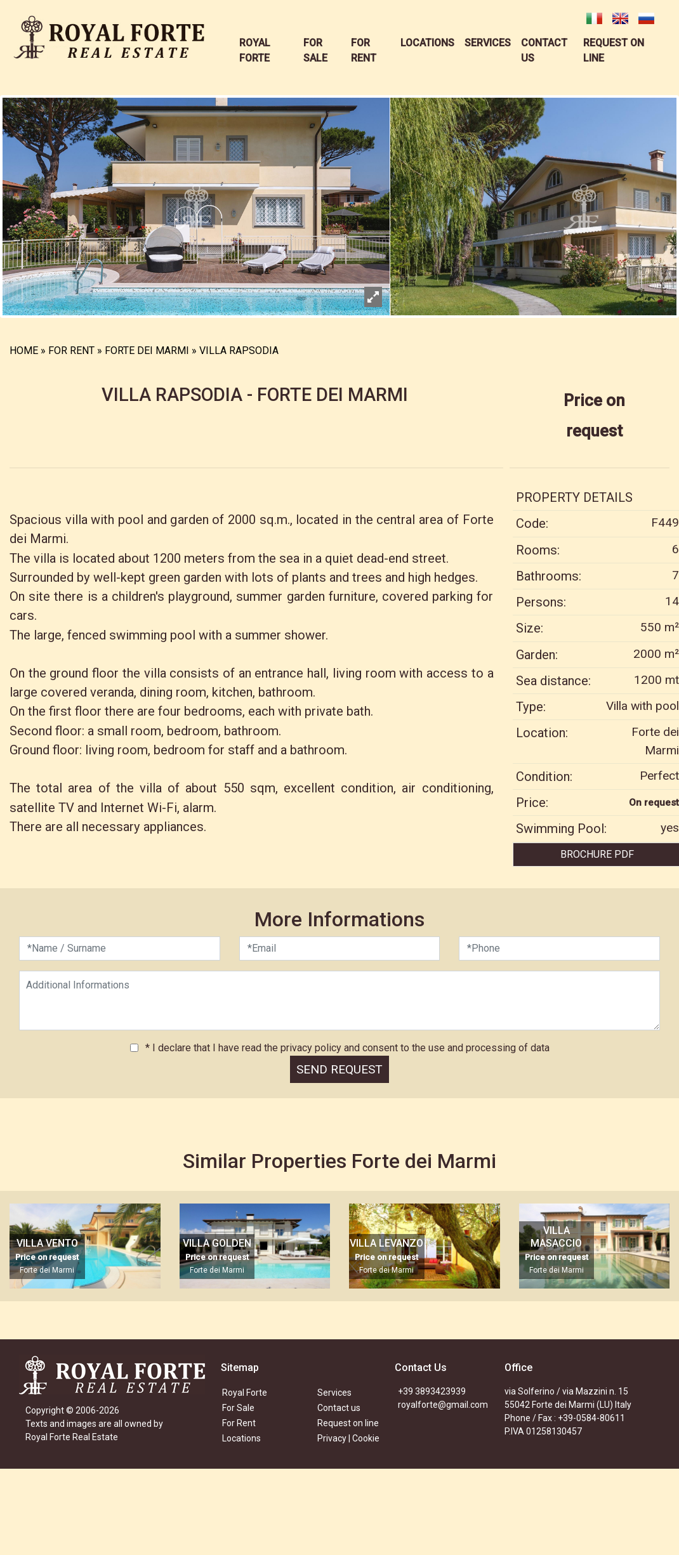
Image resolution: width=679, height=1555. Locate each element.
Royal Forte (244, 1393)
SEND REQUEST (339, 1069)
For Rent (239, 1423)
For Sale (238, 1408)
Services (334, 1393)
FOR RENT (71, 350)
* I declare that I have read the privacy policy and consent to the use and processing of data (346, 1048)
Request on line (348, 1423)
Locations (241, 1438)
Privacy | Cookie (348, 1438)
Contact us (338, 1408)
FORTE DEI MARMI (147, 350)
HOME (24, 350)
